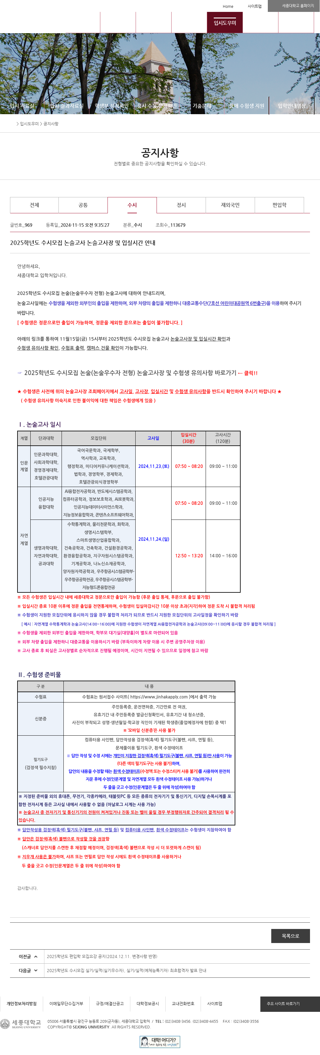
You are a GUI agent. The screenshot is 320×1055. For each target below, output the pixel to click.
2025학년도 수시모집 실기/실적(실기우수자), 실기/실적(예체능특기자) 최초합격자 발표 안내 (126, 970)
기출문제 (201, 106)
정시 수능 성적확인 (157, 106)
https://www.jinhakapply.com (159, 697)
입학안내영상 (292, 106)
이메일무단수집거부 (66, 1003)
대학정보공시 (148, 1003)
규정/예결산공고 (110, 1003)
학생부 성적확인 (112, 106)
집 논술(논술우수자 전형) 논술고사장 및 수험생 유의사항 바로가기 (155, 373)
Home (228, 6)
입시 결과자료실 (67, 106)
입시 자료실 (22, 106)
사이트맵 (255, 6)
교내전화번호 (183, 1003)
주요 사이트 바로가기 (283, 1004)
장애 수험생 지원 (246, 106)
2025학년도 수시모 (48, 373)
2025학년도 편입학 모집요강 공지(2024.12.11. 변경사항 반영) (102, 956)
